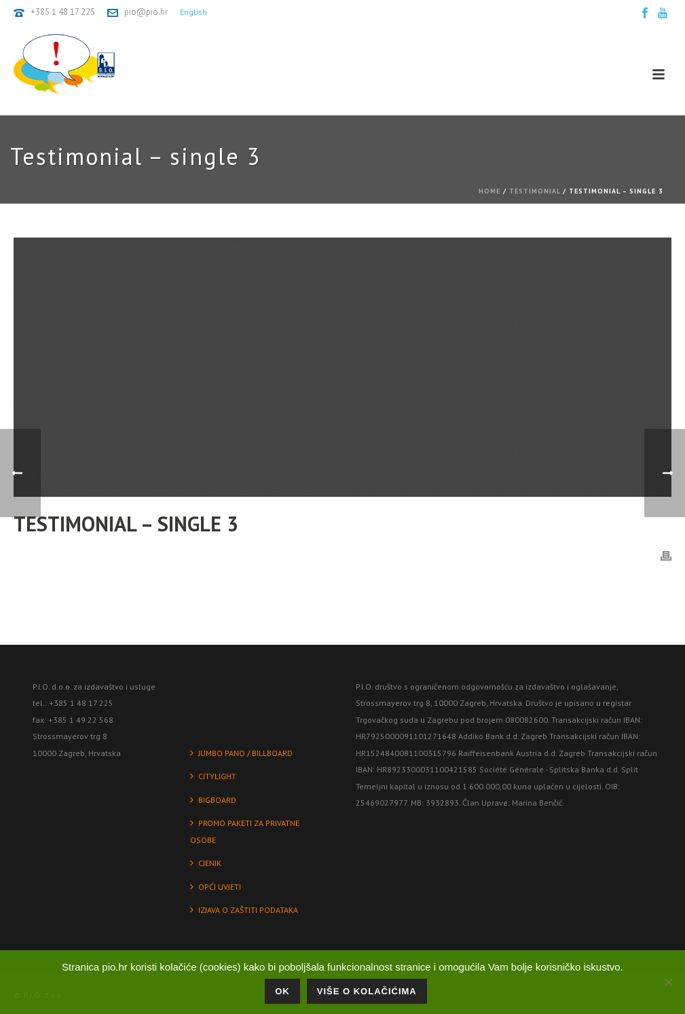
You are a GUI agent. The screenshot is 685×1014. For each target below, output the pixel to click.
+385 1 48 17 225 (63, 12)
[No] (668, 982)
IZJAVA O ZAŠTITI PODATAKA (244, 910)
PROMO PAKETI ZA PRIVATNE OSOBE (244, 831)
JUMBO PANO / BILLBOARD (241, 753)
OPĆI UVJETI (215, 887)
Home (489, 191)
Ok (282, 991)
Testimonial (534, 191)
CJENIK (205, 863)
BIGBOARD (213, 800)
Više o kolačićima (367, 991)
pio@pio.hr (146, 12)
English (193, 12)
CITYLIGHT (213, 776)
